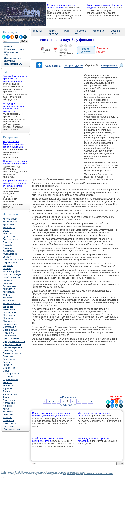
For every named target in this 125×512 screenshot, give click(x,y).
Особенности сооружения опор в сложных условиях (49, 439)
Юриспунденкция (11, 429)
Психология (9, 356)
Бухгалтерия (9, 236)
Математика (9, 300)
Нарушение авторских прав (73, 474)
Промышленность (12, 353)
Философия (9, 403)
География (8, 245)
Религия (7, 362)
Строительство (10, 379)
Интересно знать (12, 58)
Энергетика (8, 426)
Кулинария (8, 280)
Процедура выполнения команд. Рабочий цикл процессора (14, 107)
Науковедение (10, 324)
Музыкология (9, 321)
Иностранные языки (13, 259)
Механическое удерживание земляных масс (62, 6)
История (7, 268)
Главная (8, 46)
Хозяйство (8, 411)
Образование (9, 327)
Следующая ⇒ (109, 65)
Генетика (7, 242)
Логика (6, 295)
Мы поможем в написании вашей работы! (98, 474)
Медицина (8, 306)
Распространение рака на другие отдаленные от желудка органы (15, 183)
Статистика (8, 376)
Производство (10, 350)
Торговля (7, 388)
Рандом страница (53, 32)
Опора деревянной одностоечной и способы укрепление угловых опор (51, 414)
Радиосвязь (9, 359)
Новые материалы (13, 64)
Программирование (12, 347)
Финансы (7, 406)
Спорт (6, 371)
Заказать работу (102, 50)
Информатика (10, 262)
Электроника (9, 423)
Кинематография (11, 271)
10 (73, 401)
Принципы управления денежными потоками (15, 162)
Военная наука (10, 239)
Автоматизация (10, 219)
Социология (9, 368)
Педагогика (8, 333)
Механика (8, 318)
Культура (7, 283)
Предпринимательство (14, 341)
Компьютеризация (12, 274)
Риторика (7, 365)
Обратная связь (12, 52)
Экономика (8, 420)
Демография (9, 251)
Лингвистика (9, 289)
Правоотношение (11, 338)
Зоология (7, 257)
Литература (8, 292)
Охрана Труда (10, 330)
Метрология (9, 315)
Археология (9, 224)
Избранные (9, 61)
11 (79, 401)
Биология (7, 233)
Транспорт (8, 391)
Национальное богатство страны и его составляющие (13, 144)
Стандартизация (11, 373)
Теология (7, 382)
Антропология (10, 221)
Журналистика (10, 254)
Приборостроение (12, 344)
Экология (7, 417)
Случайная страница (14, 49)
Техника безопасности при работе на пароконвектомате (15, 78)
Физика (6, 397)
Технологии (8, 385)
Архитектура (9, 227)
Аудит (6, 230)
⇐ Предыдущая (74, 65)
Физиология (9, 400)
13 (91, 401)
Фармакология (10, 394)
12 (85, 401)
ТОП (6, 55)
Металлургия (9, 312)
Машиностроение (11, 303)
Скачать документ (86, 50)
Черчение (8, 414)
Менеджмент (9, 309)
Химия (6, 409)
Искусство (8, 265)
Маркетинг (8, 297)
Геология (7, 248)
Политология (9, 335)
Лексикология (9, 286)
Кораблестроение (12, 277)
